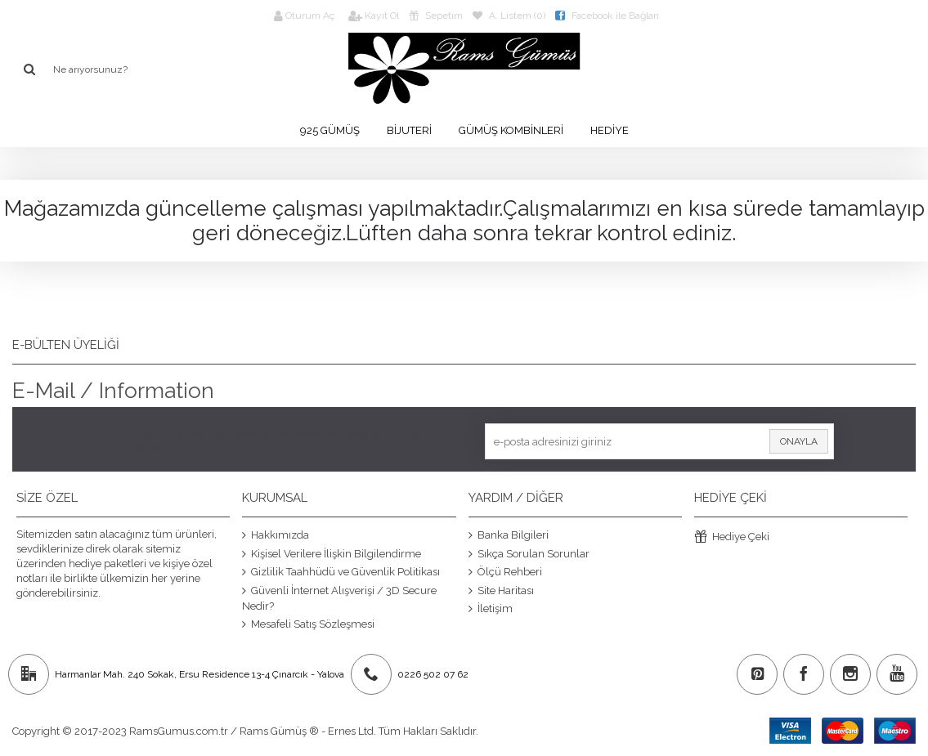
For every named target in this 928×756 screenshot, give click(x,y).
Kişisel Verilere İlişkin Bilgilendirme (331, 553)
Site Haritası (501, 590)
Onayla (799, 441)
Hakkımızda (275, 535)
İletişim (490, 608)
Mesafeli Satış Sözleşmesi (308, 623)
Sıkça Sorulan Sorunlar (529, 553)
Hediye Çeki (731, 537)
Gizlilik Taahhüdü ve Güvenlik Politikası (341, 572)
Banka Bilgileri (508, 535)
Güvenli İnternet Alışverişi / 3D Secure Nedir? (339, 598)
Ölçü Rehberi (505, 572)
